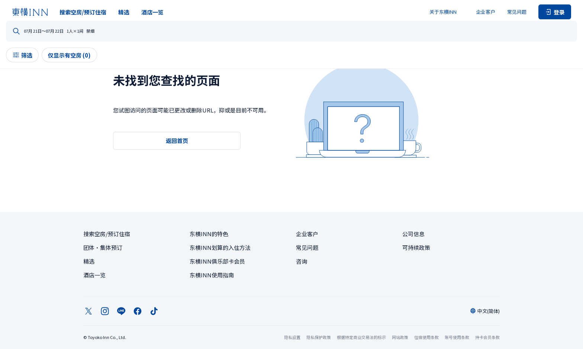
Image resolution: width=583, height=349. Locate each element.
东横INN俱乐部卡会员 (217, 261)
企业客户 (485, 11)
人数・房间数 (344, 31)
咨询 (301, 261)
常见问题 (516, 11)
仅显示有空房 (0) (146, 61)
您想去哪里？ (115, 31)
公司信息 (413, 234)
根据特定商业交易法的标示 (361, 337)
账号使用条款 (457, 337)
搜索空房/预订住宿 (82, 12)
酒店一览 (152, 12)
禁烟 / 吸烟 (428, 31)
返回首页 (177, 140)
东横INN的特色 (209, 234)
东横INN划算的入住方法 (220, 247)
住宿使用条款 (426, 337)
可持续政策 (416, 247)
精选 (123, 12)
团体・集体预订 (102, 247)
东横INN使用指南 (212, 275)
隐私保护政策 (318, 337)
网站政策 (400, 337)
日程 (249, 31)
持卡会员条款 (487, 337)
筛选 (100, 61)
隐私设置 (292, 337)
